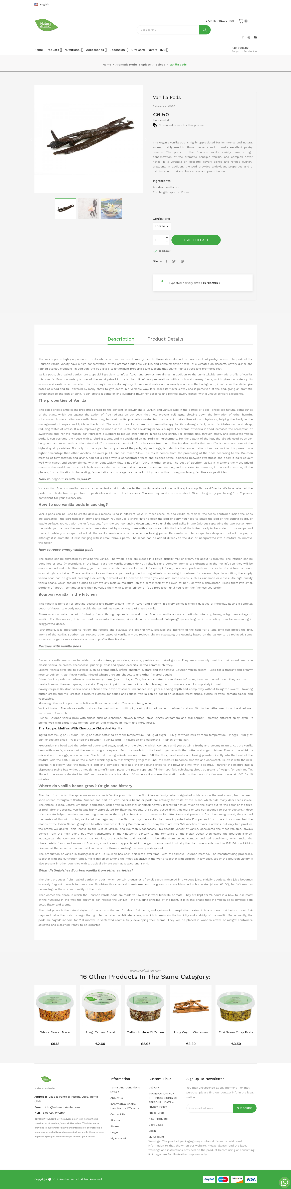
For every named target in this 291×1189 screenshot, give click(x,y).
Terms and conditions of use (125, 1089)
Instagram (255, 37)
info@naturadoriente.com (62, 1107)
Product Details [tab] (165, 339)
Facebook (243, 37)
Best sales (155, 1124)
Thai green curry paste (236, 1032)
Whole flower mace (55, 1032)
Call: (38, 1113)
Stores (114, 1126)
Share (167, 261)
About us (116, 1097)
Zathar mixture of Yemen (145, 1032)
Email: (39, 1107)
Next (146, 140)
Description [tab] (121, 339)
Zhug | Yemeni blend (100, 1032)
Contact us (117, 1114)
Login (114, 1132)
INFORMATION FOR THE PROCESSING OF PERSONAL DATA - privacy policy (163, 1100)
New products (158, 1118)
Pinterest (249, 37)
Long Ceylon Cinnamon (191, 1032)
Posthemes (66, 1179)
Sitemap (116, 1120)
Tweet (174, 261)
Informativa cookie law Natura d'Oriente (124, 1106)
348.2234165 (241, 48)
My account (118, 1138)
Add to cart (197, 240)
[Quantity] (159, 240)
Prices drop (156, 1112)
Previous (31, 140)
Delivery (153, 1087)
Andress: (41, 1096)
